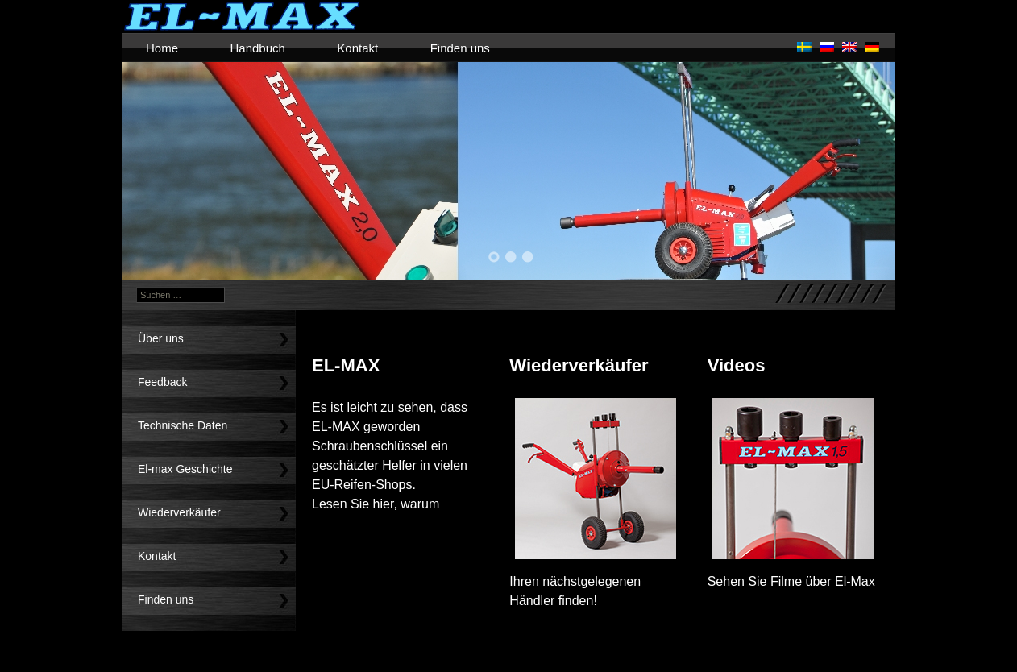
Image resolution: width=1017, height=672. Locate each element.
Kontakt (357, 48)
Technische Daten (182, 425)
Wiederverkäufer (179, 512)
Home (162, 48)
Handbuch (257, 48)
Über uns (161, 338)
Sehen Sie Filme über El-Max (791, 581)
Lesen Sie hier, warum (375, 504)
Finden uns (460, 48)
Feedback (162, 381)
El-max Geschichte (185, 469)
